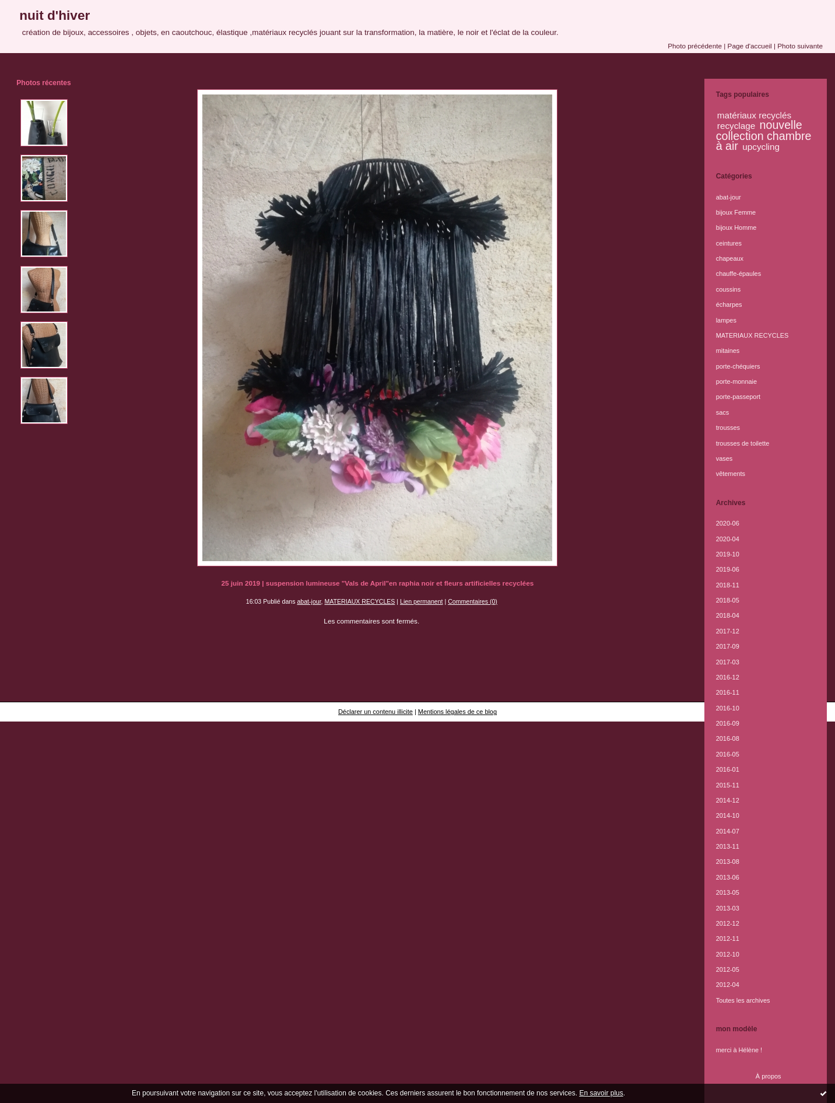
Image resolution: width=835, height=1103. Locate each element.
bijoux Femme (736, 212)
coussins (728, 289)
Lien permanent (421, 601)
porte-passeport (738, 396)
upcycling (761, 147)
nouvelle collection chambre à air (764, 135)
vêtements (730, 473)
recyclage (736, 126)
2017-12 (727, 631)
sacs (722, 412)
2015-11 (727, 785)
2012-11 (727, 938)
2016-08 (727, 738)
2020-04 (727, 538)
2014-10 (727, 815)
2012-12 (727, 923)
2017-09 (727, 646)
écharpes (729, 304)
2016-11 (727, 692)
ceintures (729, 243)
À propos (768, 1076)
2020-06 (727, 523)
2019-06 (727, 569)
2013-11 (727, 846)
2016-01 (727, 769)
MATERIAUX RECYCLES (359, 601)
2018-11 (727, 585)
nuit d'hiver (54, 15)
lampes (726, 320)
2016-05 (727, 754)
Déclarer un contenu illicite (375, 711)
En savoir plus (601, 1093)
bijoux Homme (736, 227)
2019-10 (727, 554)
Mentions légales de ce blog (457, 711)
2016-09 (727, 723)
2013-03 (727, 908)
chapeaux (729, 258)
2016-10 (727, 708)
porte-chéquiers (738, 366)
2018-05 (727, 600)
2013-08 (727, 861)
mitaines (728, 350)
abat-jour (309, 601)
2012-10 (727, 954)
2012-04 (727, 984)
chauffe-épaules (738, 273)
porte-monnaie (736, 381)
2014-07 (727, 831)
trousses (728, 427)
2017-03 (727, 662)
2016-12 (727, 677)
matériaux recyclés (754, 115)
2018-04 (727, 615)
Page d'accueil (750, 46)
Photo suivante (800, 46)
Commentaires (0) (472, 601)
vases (724, 458)
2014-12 (727, 800)
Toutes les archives (743, 1000)
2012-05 (727, 969)
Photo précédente (695, 46)
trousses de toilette (743, 443)
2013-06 (727, 877)
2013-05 (727, 892)
